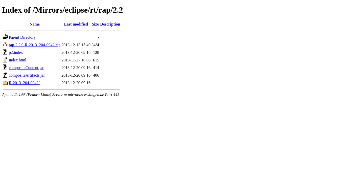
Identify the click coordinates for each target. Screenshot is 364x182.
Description (110, 24)
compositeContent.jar (26, 67)
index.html (17, 60)
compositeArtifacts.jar (27, 75)
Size (95, 24)
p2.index (16, 52)
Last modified (76, 24)
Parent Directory (22, 37)
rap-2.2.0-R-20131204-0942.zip (34, 45)
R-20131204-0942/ (24, 83)
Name (35, 24)
